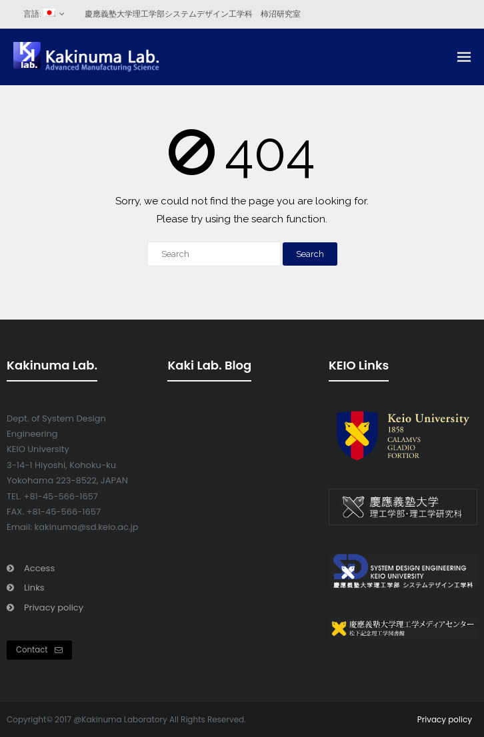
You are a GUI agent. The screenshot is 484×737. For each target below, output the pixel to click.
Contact (39, 649)
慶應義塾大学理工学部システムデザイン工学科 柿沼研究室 (193, 14)
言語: (39, 14)
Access (39, 568)
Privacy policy (53, 607)
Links (34, 587)
